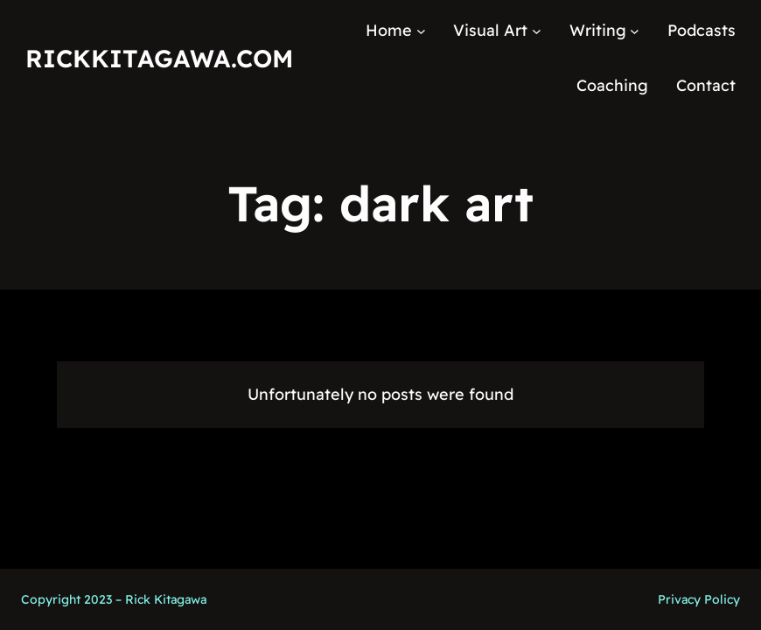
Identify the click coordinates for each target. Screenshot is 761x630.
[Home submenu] (421, 31)
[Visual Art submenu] (536, 31)
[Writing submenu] (634, 31)
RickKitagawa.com (159, 58)
